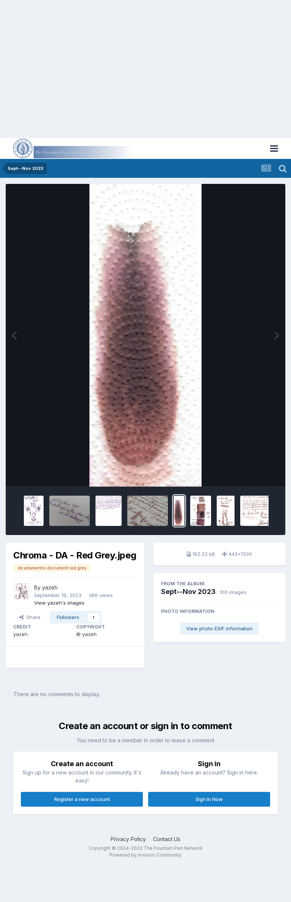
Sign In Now (209, 799)
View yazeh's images (59, 603)
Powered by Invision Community (145, 855)
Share (30, 617)
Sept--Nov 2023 (188, 592)
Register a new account (82, 799)
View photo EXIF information (219, 628)
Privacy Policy (128, 839)
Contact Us (166, 839)
